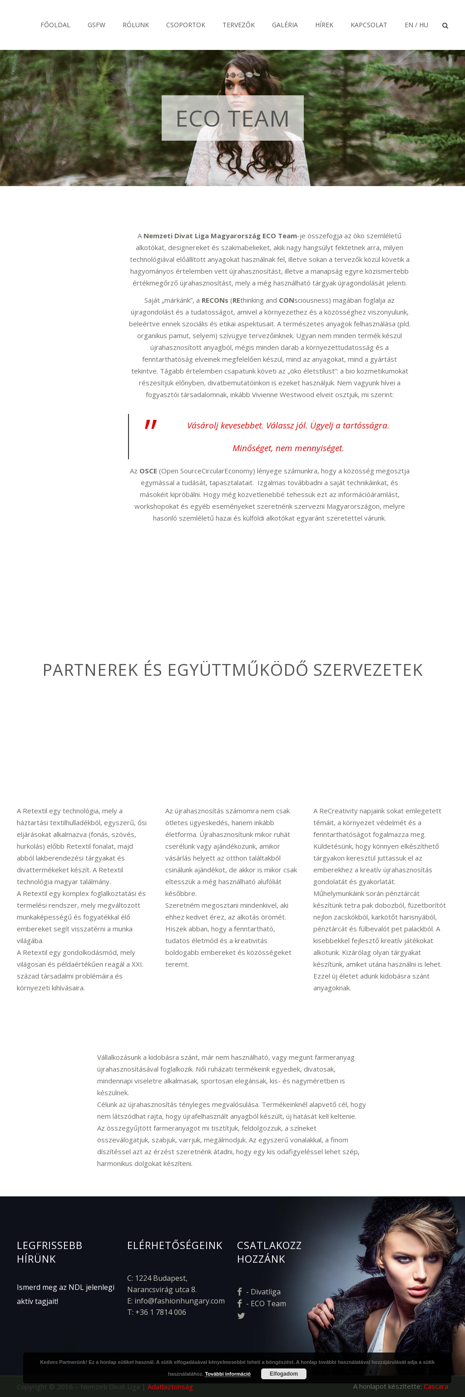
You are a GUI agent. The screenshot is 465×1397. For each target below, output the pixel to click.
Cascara (436, 1386)
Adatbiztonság (170, 1386)
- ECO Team (261, 1303)
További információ (228, 1374)
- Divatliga (259, 1292)
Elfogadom (284, 1374)
